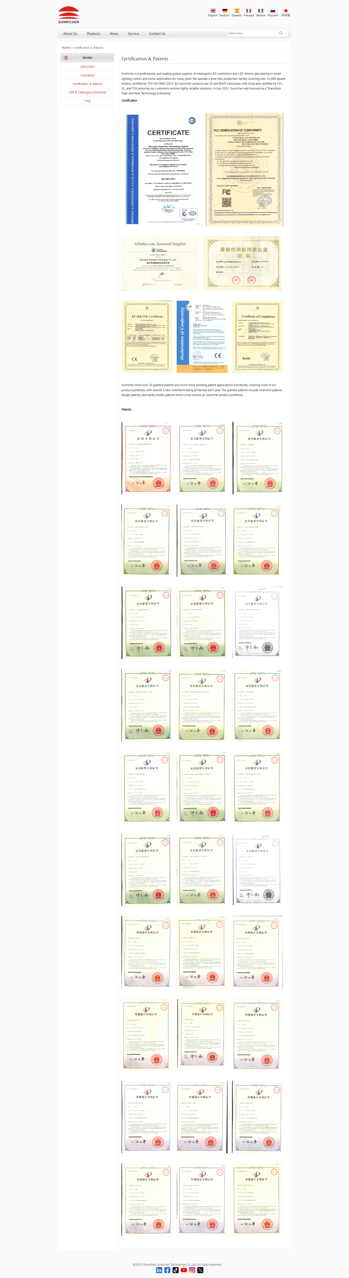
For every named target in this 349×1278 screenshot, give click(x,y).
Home (66, 48)
